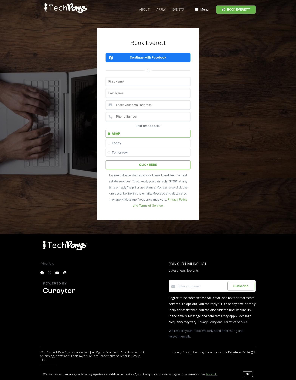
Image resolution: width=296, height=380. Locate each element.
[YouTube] (57, 272)
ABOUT (144, 9)
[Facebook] (42, 272)
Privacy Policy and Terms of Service (222, 322)
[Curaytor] (59, 295)
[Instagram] (64, 272)
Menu (201, 9)
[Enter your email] (202, 286)
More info (211, 374)
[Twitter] (49, 272)
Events (178, 9)
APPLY (161, 9)
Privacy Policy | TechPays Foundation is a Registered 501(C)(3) (214, 352)
